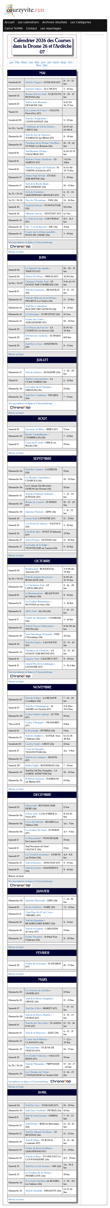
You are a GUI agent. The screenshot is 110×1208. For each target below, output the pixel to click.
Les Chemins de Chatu (36, 1072)
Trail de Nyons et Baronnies (39, 626)
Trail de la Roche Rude (36, 183)
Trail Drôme (31, 1123)
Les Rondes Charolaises (37, 477)
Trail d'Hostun (32, 539)
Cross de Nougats (34, 749)
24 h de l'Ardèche (34, 192)
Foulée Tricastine (33, 936)
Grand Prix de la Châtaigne (39, 663)
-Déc (45, 65)
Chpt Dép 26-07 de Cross (38, 912)
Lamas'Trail (31, 518)
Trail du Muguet (33, 82)
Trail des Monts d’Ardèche (38, 159)
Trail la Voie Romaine (36, 102)
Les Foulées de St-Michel (37, 1172)
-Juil (49, 62)
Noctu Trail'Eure (33, 907)
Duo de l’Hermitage (35, 200)
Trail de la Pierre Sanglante (39, 998)
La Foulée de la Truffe (36, 545)
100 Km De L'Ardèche (36, 335)
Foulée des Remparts (36, 617)
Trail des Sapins (33, 642)
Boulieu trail (31, 568)
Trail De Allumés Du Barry (38, 1131)
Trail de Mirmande (34, 1063)
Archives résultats (54, 22)
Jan (12, 62)
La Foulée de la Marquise (38, 387)
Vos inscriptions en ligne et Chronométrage (30, 242)
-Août (55, 62)
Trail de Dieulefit (33, 1190)
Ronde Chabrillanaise (36, 434)
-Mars (24, 62)
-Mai (36, 62)
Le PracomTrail (33, 838)
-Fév (17, 62)
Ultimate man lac (34, 213)
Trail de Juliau (32, 1140)
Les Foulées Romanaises (37, 601)
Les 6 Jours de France (36, 110)
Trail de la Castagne (35, 757)
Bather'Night (32, 765)
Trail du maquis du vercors (38, 577)
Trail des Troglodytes (35, 118)
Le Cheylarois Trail (34, 585)
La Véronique (32, 314)
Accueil (9, 22)
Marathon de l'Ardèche (37, 650)
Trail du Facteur (33, 867)
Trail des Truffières (34, 735)
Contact (31, 28)
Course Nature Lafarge (37, 714)
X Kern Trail (31, 813)
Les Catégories (80, 22)
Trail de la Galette (34, 928)
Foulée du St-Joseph (35, 963)
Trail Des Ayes (32, 1105)
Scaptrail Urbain (33, 205)
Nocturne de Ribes (34, 429)
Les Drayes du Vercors (36, 327)
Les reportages (50, 28)
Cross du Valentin (34, 821)
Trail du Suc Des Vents (36, 1023)
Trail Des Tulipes (33, 88)
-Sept (63, 62)
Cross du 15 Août (34, 442)
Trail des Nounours (35, 289)
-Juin (43, 62)
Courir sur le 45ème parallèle (40, 232)
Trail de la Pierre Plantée (37, 1014)
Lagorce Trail (32, 658)
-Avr (30, 62)
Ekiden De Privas (34, 276)
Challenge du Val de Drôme (39, 126)
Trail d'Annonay (33, 862)
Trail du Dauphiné (34, 920)
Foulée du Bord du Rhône (38, 1148)
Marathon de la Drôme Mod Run (42, 143)
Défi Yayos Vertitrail (35, 1110)
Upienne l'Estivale (34, 511)
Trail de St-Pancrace (35, 1032)
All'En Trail (30, 611)
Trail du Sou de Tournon (37, 134)
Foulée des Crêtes (34, 319)
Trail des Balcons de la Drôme (40, 297)
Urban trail (31, 805)
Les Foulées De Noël (35, 830)
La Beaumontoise (34, 593)
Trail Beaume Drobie (36, 151)
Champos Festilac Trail (36, 281)
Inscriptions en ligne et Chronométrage (28, 1081)
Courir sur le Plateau (36, 1039)
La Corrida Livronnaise (37, 854)
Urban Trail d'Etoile (35, 175)
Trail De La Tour (33, 343)
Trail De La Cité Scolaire (37, 1166)
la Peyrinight (31, 730)
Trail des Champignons (37, 706)
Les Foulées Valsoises (36, 1055)
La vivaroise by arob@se (37, 990)
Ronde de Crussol (34, 502)
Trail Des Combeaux (35, 395)
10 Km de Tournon (34, 778)
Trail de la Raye (33, 697)
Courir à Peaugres (34, 722)
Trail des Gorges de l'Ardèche (40, 167)
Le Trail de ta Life (34, 218)
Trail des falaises (33, 372)
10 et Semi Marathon (35, 1180)
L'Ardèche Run (32, 531)
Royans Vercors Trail (35, 94)
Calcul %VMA (14, 28)
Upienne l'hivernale (35, 900)
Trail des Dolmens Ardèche (39, 493)
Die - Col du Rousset (36, 226)
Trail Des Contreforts (36, 306)
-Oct (69, 62)
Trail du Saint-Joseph (35, 1115)
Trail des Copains (34, 469)
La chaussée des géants (37, 268)
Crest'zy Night (32, 743)
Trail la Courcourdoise (36, 378)
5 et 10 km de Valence (36, 523)
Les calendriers (28, 22)
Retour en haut (15, 251)
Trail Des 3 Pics (33, 1008)
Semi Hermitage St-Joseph (38, 634)
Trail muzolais (32, 1047)
